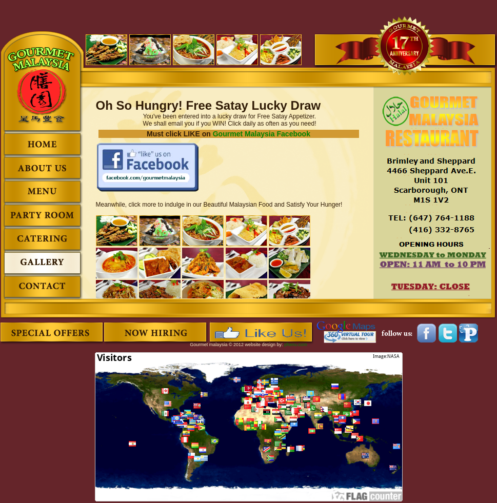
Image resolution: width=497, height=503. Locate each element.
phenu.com (295, 344)
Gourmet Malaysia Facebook (261, 134)
